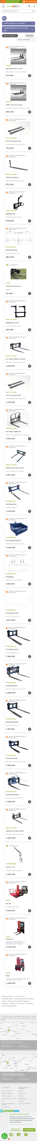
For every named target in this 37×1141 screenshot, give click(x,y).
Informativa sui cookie (27, 1124)
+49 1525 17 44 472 (7, 1079)
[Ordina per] (25, 39)
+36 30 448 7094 (7, 1046)
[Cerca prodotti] (18, 11)
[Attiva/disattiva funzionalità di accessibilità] (20, 1)
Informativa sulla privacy (15, 1124)
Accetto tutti (29, 1130)
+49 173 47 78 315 (24, 1079)
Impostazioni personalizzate (16, 1129)
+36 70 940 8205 (24, 1046)
